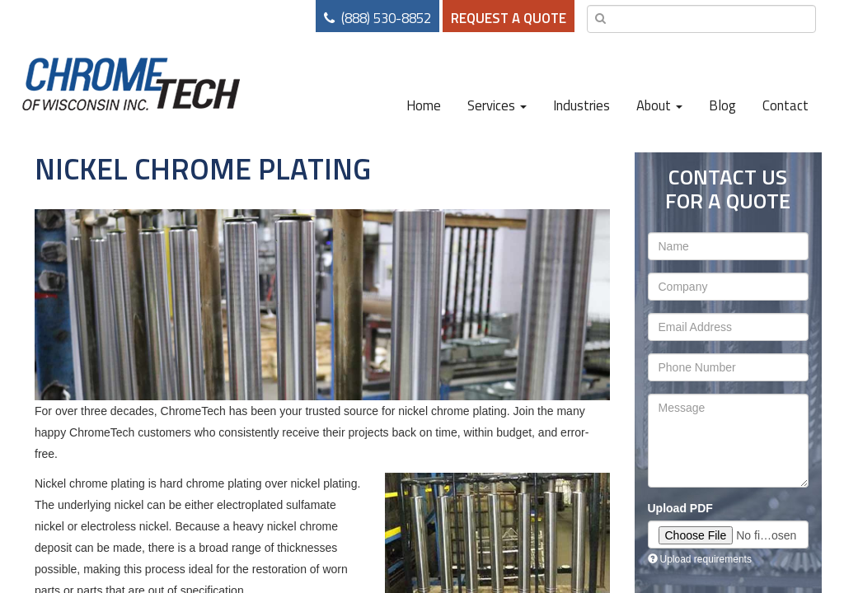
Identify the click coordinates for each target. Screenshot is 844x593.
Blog (722, 105)
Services (497, 105)
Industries (581, 105)
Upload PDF (680, 508)
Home (423, 105)
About (659, 105)
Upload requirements (700, 559)
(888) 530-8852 (386, 18)
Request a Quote (508, 18)
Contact (785, 105)
